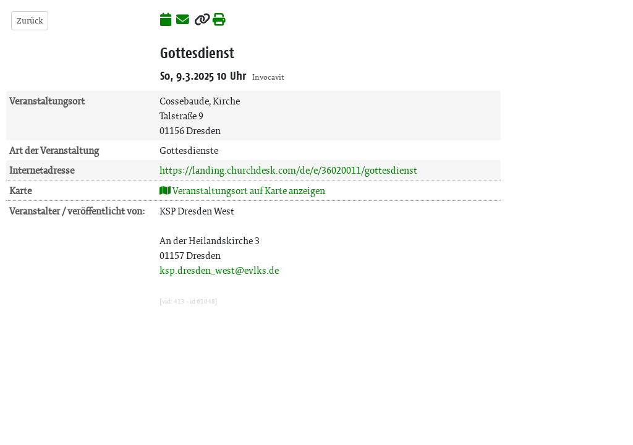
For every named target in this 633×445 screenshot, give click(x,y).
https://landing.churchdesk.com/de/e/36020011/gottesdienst (288, 170)
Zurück (30, 21)
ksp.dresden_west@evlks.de (219, 270)
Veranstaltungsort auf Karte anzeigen (242, 190)
